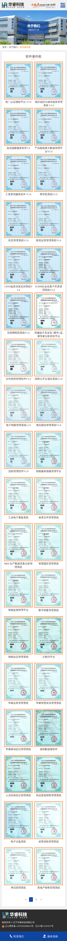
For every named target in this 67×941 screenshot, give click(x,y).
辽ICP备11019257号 (44, 926)
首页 (4, 47)
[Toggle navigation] (62, 5)
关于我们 (13, 47)
